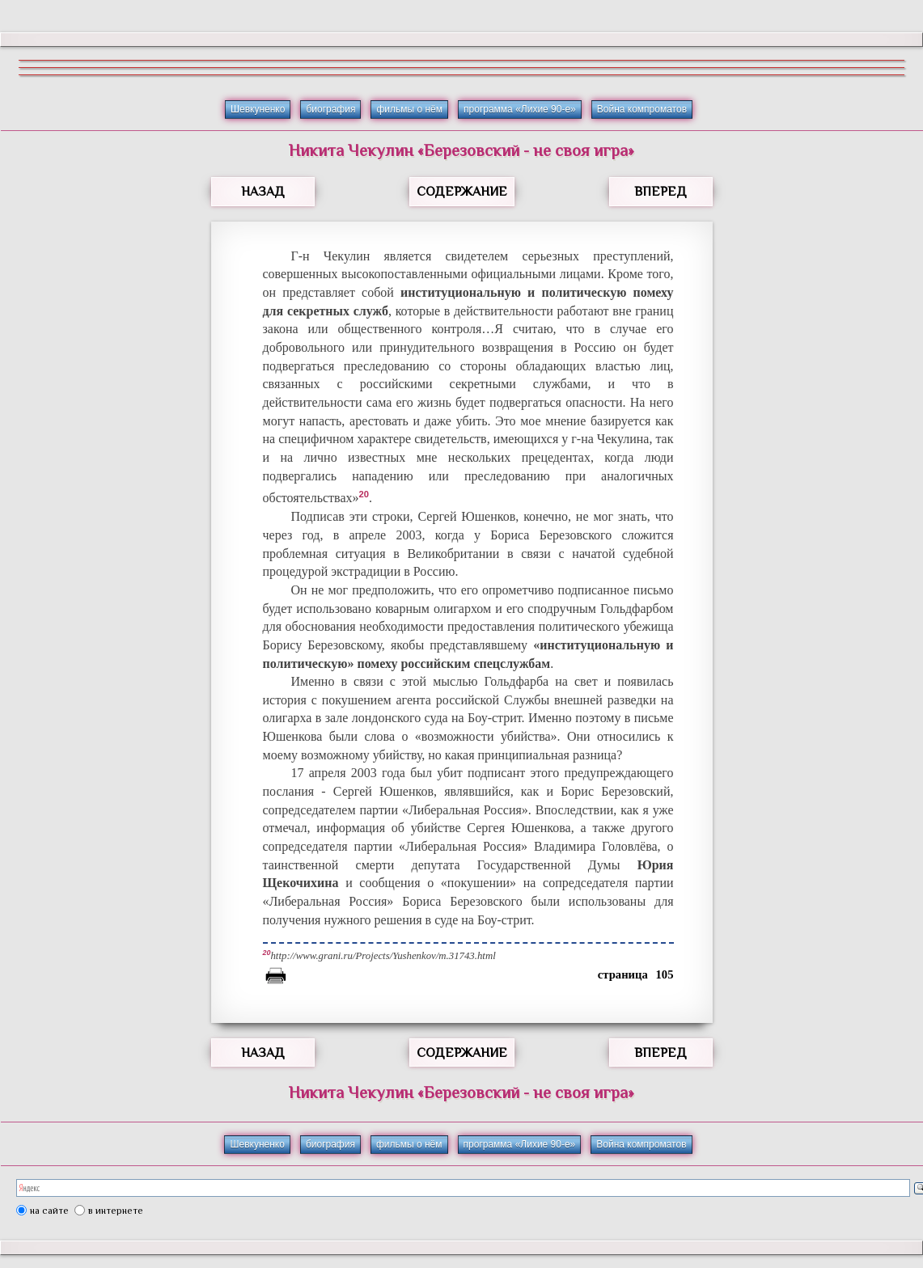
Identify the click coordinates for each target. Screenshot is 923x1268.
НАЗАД (263, 191)
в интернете (115, 1210)
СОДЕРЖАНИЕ (462, 191)
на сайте (49, 1210)
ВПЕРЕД (660, 191)
